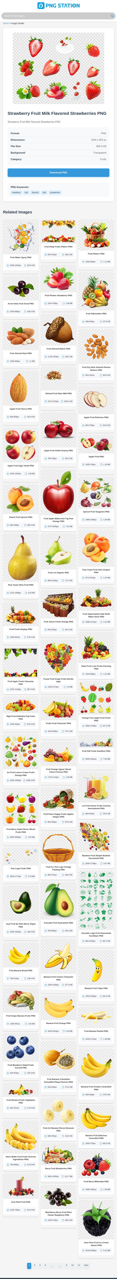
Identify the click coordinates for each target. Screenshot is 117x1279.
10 (72, 1257)
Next (86, 1257)
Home (6, 23)
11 (79, 1257)
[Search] (112, 16)
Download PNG (58, 172)
